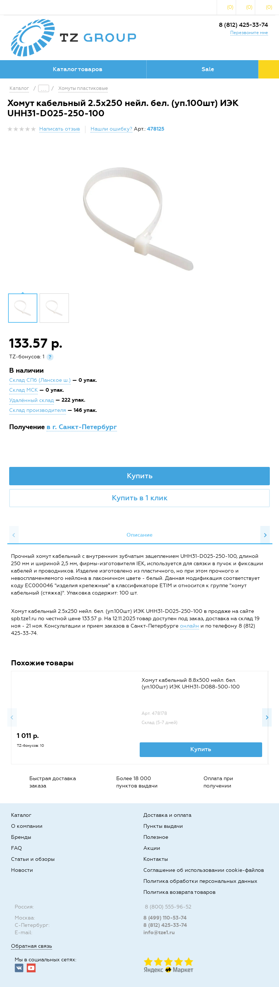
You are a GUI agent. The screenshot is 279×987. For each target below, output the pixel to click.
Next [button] (265, 535)
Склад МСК (23, 390)
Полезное (155, 837)
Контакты (155, 859)
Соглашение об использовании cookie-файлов (203, 870)
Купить (140, 475)
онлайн (189, 626)
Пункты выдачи (163, 826)
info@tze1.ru (159, 932)
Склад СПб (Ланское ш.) (40, 380)
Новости (22, 870)
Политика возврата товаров (179, 892)
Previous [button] (14, 535)
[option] (139, 220)
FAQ (16, 848)
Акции (151, 848)
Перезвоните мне (249, 32)
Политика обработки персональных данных (200, 881)
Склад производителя (37, 410)
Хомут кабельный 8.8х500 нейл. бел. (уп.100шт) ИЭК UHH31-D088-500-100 (191, 683)
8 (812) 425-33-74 (243, 24)
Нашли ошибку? (111, 129)
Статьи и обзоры (33, 859)
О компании (27, 826)
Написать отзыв (59, 129)
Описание (139, 535)
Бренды (21, 837)
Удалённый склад (31, 400)
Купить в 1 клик (140, 497)
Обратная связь (31, 946)
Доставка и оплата (167, 815)
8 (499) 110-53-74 (165, 918)
